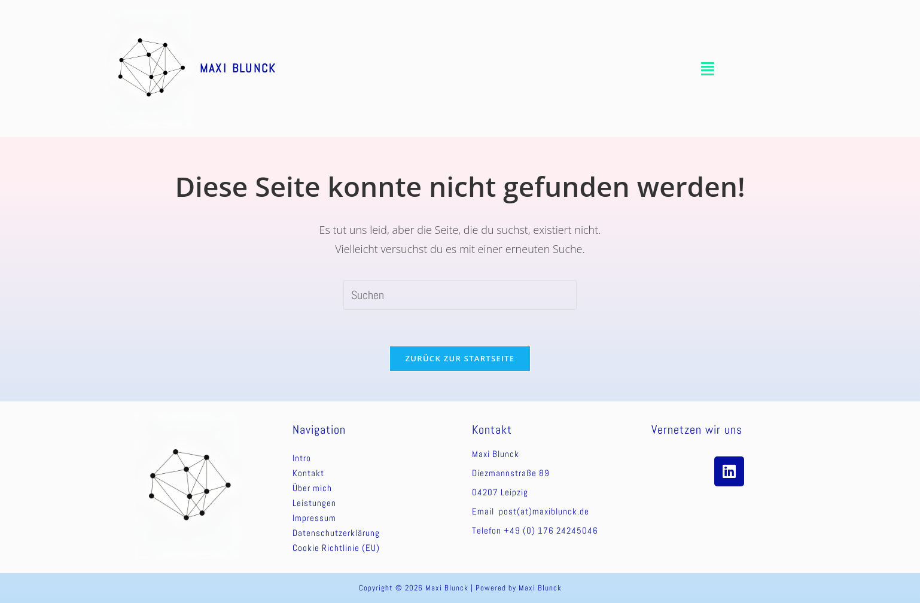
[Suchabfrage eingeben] (460, 295)
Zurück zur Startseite (460, 358)
